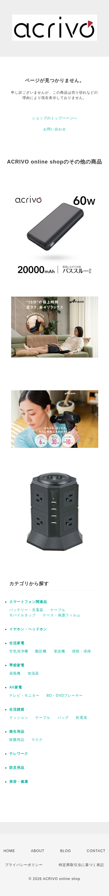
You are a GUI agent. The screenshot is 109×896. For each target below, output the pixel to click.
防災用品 (16, 768)
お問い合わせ (54, 129)
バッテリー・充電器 (26, 610)
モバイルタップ (22, 615)
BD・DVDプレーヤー (65, 695)
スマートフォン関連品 (28, 602)
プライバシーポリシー (24, 865)
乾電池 (81, 718)
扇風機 (15, 673)
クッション (18, 718)
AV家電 (15, 687)
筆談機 (59, 651)
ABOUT (37, 851)
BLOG (65, 851)
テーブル (42, 718)
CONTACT (96, 851)
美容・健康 (18, 782)
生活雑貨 (16, 709)
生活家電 (16, 643)
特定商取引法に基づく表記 (81, 865)
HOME (9, 851)
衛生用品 (16, 732)
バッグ (63, 718)
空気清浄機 (18, 651)
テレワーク (18, 754)
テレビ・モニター (24, 695)
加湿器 (33, 673)
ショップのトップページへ (54, 118)
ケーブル (57, 610)
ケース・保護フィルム (62, 615)
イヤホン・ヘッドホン (28, 629)
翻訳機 (41, 651)
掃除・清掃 (81, 651)
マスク (37, 740)
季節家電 (16, 665)
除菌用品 (16, 740)
